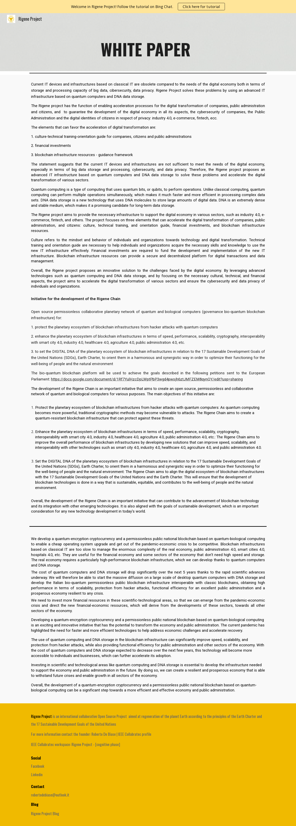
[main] (148, 48)
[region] (148, 6)
